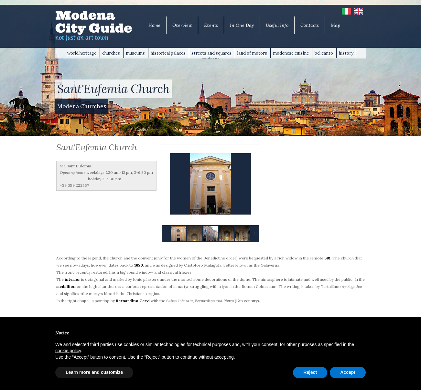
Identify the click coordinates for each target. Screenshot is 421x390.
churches (111, 53)
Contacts (309, 25)
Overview (182, 25)
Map (335, 25)
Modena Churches (81, 106)
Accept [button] (347, 372)
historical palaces (168, 53)
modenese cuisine (291, 53)
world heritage (82, 53)
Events (211, 25)
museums (135, 53)
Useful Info (277, 25)
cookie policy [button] (68, 350)
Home (154, 25)
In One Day (242, 25)
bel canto (324, 53)
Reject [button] (310, 372)
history (346, 53)
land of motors (252, 53)
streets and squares (211, 53)
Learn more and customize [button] (94, 372)
